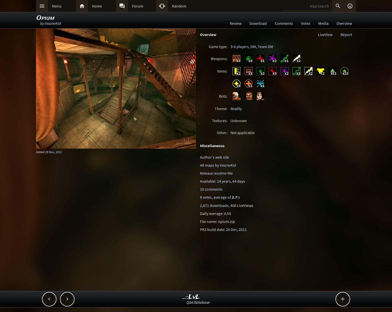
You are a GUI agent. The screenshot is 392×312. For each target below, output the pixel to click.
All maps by (218, 165)
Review (236, 23)
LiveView (325, 34)
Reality (236, 108)
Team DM (265, 46)
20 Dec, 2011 (236, 229)
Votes (305, 23)
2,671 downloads (214, 205)
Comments (284, 23)
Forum (137, 6)
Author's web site (214, 157)
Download (258, 23)
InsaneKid (53, 23)
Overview (344, 23)
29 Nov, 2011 (53, 152)
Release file (216, 173)
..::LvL (191, 297)
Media (323, 23)
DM (253, 46)
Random (179, 6)
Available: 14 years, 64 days (222, 181)
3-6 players (239, 46)
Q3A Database (198, 302)
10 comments (211, 189)
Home (97, 6)
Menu (57, 6)
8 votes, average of (220, 197)
